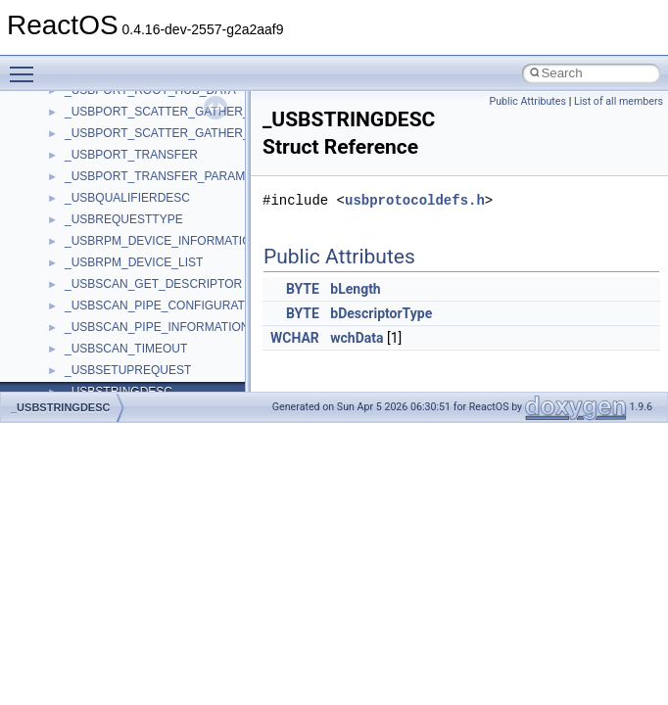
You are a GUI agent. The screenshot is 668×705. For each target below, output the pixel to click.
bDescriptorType (381, 313)
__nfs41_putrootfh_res (123, 228)
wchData (356, 338)
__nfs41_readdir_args (122, 314)
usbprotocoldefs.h (415, 200)
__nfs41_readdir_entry (123, 357)
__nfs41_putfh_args (116, 185)
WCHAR (294, 338)
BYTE (302, 289)
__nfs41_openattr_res (122, 142)
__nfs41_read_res (112, 271)
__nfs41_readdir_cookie (127, 336)
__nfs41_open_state (118, 99)
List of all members (618, 101)
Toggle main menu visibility (26, 65)
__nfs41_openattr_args (125, 120)
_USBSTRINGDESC (60, 407)
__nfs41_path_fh (108, 163)
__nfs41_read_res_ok (121, 293)
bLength (355, 289)
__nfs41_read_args (115, 250)
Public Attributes (527, 101)
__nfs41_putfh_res (113, 206)
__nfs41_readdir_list (117, 379)
